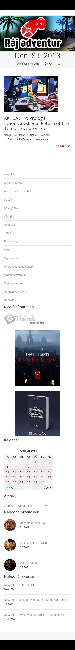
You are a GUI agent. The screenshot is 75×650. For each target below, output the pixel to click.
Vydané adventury (15, 274)
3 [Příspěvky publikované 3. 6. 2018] (49, 461)
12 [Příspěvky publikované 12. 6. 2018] (14, 472)
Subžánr (9, 199)
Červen (48, 63)
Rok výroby (11, 208)
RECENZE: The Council (19, 584)
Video (7, 249)
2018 (36, 63)
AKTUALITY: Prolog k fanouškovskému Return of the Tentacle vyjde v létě (36, 123)
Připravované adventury (19, 266)
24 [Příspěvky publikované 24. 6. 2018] (49, 477)
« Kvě (9, 487)
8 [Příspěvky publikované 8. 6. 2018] (35, 467)
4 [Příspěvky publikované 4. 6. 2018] (7, 467)
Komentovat (42, 139)
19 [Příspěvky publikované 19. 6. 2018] (14, 477)
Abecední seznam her (17, 191)
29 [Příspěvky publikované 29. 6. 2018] (35, 482)
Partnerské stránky (15, 291)
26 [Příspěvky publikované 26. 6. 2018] (14, 482)
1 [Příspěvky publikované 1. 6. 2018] (35, 461)
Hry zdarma (11, 258)
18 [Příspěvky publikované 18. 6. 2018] (7, 477)
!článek (33, 135)
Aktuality (45, 135)
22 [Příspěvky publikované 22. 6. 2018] (35, 477)
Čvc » (47, 487)
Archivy (8, 505)
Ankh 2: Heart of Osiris (34, 542)
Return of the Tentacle (19, 139)
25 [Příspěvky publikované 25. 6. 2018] (7, 482)
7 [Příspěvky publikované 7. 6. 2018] (28, 467)
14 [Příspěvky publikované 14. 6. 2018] (28, 472)
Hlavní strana (22, 63)
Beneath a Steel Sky (32, 523)
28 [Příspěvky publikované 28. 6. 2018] (28, 482)
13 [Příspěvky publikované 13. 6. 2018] (21, 472)
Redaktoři (10, 300)
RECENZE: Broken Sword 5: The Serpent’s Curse (35, 599)
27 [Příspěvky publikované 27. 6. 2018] (21, 482)
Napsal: (14, 135)
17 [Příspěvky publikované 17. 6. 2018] (49, 472)
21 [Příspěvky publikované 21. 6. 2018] (28, 477)
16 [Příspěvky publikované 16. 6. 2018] (42, 472)
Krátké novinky (13, 182)
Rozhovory (10, 241)
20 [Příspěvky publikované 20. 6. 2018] (21, 477)
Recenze (9, 224)
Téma (7, 233)
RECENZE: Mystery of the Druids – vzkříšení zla (34, 614)
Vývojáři (9, 216)
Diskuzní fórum (13, 283)
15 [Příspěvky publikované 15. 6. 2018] (35, 472)
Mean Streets (28, 562)
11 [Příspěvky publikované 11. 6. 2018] (7, 472)
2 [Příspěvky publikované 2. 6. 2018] (42, 461)
